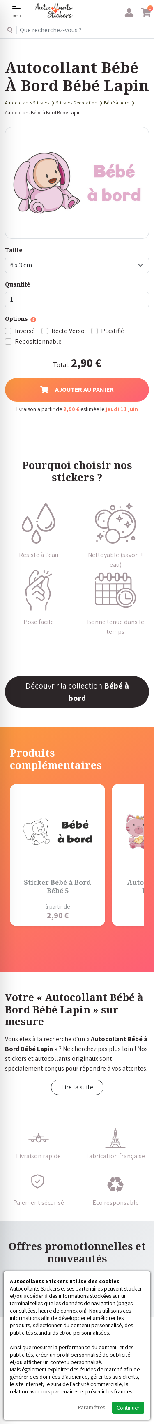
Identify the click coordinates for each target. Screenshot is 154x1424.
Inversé (25, 331)
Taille (14, 250)
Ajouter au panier (77, 389)
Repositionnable (38, 341)
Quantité (17, 284)
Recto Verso (68, 331)
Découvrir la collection (77, 691)
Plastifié (112, 331)
